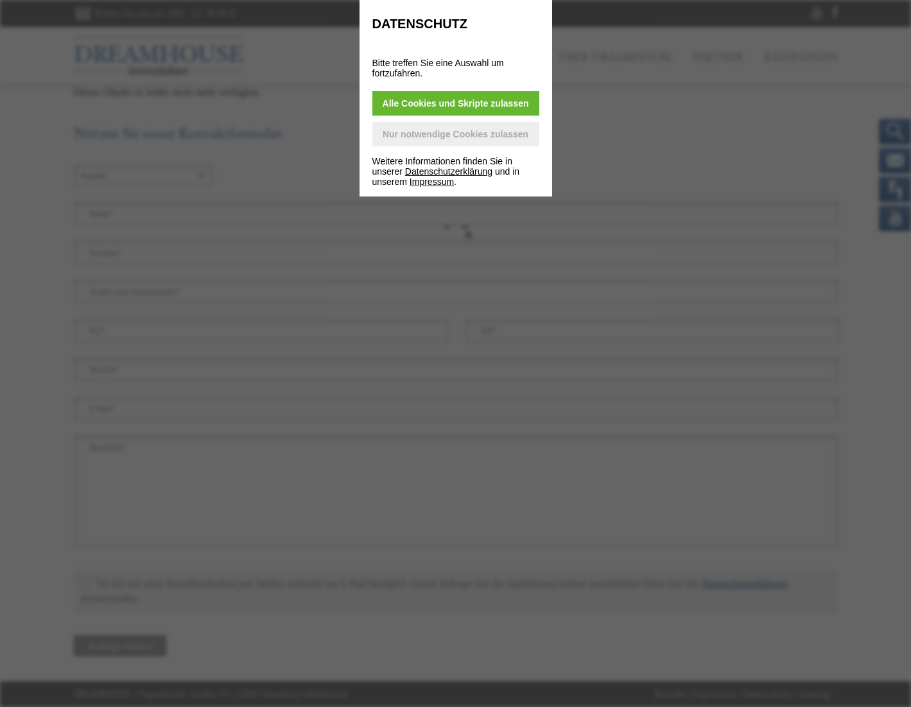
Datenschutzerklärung (448, 171)
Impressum (432, 182)
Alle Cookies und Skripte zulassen (456, 103)
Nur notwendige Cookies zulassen (455, 134)
